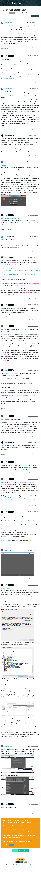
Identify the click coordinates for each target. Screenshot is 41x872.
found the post (9, 373)
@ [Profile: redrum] (9, 218)
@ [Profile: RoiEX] (3, 165)
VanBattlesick (8, 22)
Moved (5, 13)
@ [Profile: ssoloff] (3, 218)
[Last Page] (27, 850)
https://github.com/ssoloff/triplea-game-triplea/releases (20, 498)
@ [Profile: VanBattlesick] (25, 334)
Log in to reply (34, 16)
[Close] (38, 820)
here (24, 222)
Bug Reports (12, 12)
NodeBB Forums (31, 864)
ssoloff (6, 257)
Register (5, 844)
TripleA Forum (17, 3)
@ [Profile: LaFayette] (15, 218)
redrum (7, 236)
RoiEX (6, 56)
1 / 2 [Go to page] (20, 851)
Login (11, 844)
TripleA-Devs (19, 864)
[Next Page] (24, 850)
